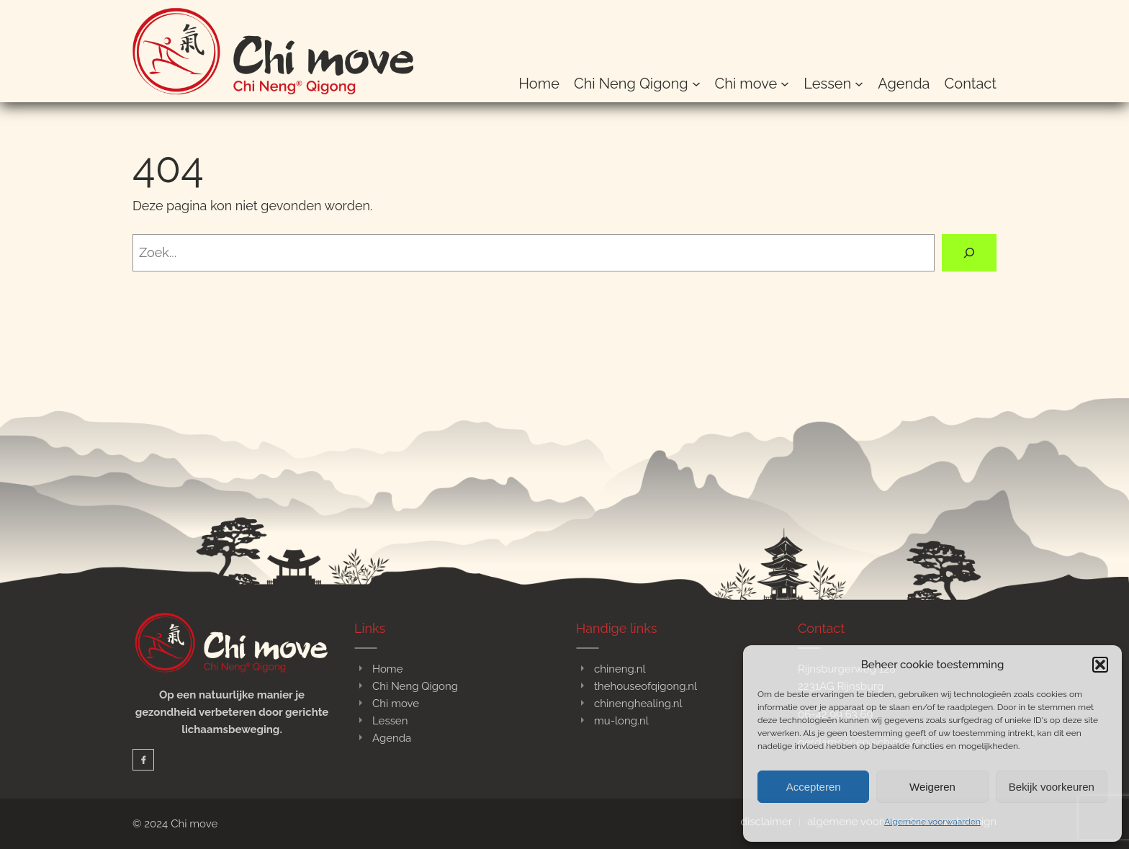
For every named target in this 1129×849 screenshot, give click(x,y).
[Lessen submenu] (859, 83)
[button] (1100, 664)
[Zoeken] (969, 252)
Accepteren (813, 787)
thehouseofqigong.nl (645, 686)
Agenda (391, 738)
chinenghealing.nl (638, 703)
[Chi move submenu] (785, 83)
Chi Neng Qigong (415, 686)
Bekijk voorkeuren (1051, 787)
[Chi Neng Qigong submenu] (696, 83)
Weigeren (932, 787)
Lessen (390, 720)
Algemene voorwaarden (932, 822)
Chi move (395, 703)
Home (387, 668)
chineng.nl (619, 668)
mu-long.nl (621, 720)
